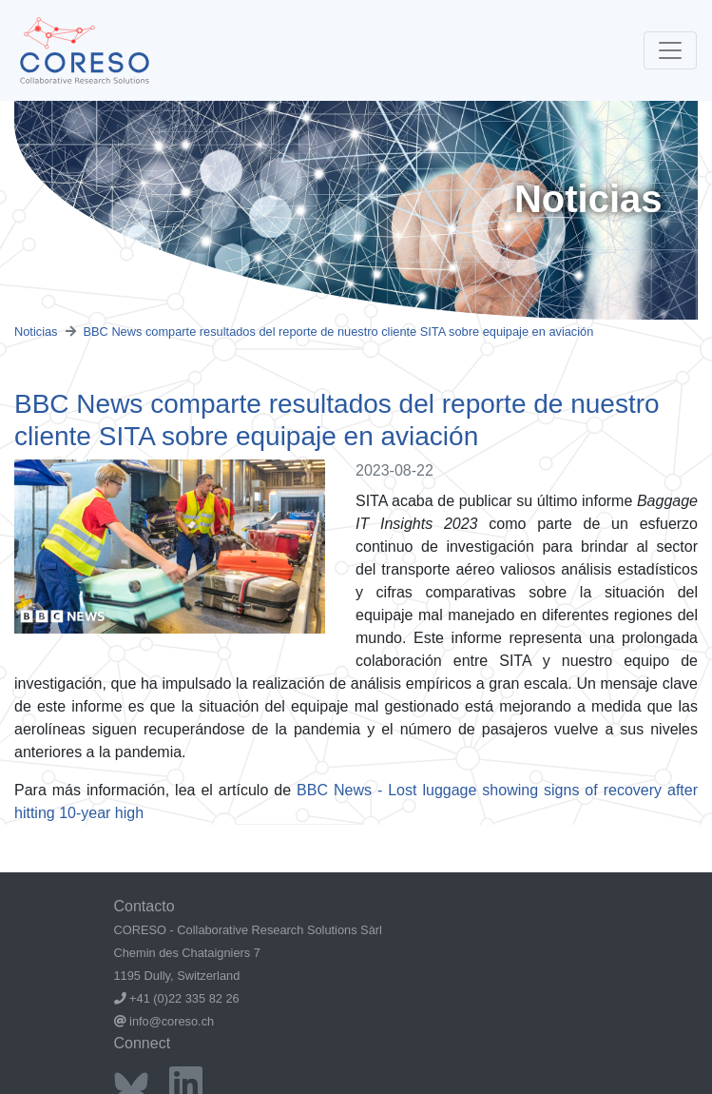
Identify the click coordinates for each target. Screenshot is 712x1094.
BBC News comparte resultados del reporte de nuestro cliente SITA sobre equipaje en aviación (339, 331)
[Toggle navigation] (670, 50)
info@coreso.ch (171, 1021)
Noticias (36, 331)
